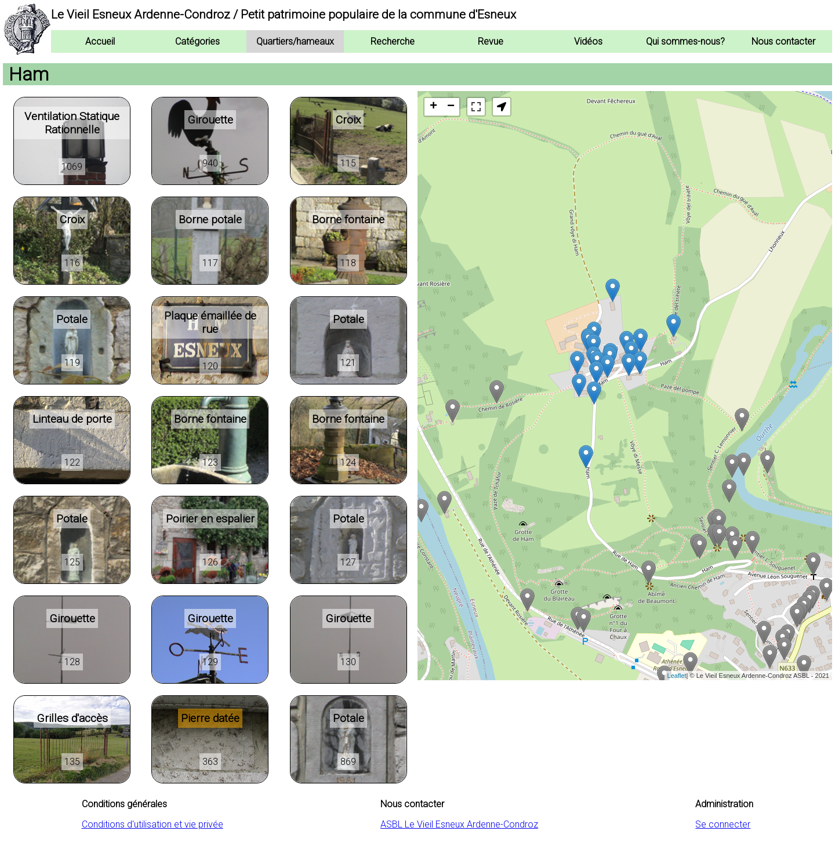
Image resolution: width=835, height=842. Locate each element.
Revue (490, 41)
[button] (501, 106)
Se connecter (722, 824)
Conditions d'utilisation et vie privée (152, 824)
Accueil (100, 41)
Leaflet (677, 675)
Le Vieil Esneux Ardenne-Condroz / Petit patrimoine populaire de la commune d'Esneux (283, 14)
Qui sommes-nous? (685, 41)
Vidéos (588, 41)
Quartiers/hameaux (295, 41)
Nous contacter (783, 41)
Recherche (393, 41)
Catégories (197, 41)
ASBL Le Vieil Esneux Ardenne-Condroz (459, 824)
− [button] (451, 106)
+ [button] (433, 106)
